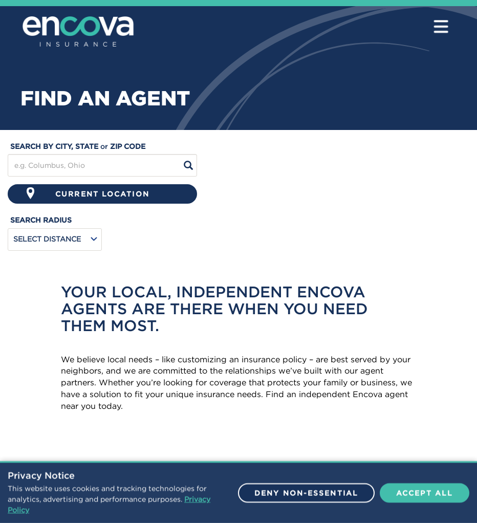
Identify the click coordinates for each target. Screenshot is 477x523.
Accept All (424, 498)
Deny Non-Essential (306, 498)
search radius (41, 220)
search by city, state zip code (77, 146)
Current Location (88, 193)
